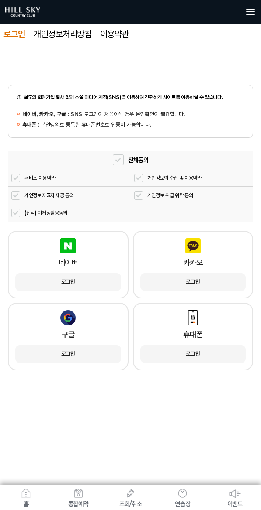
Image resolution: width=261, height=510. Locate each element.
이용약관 (114, 34)
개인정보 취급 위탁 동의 (170, 195)
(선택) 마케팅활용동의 (45, 212)
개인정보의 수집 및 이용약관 (174, 178)
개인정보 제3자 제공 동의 (49, 195)
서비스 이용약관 (39, 178)
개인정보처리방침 (62, 34)
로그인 (14, 34)
